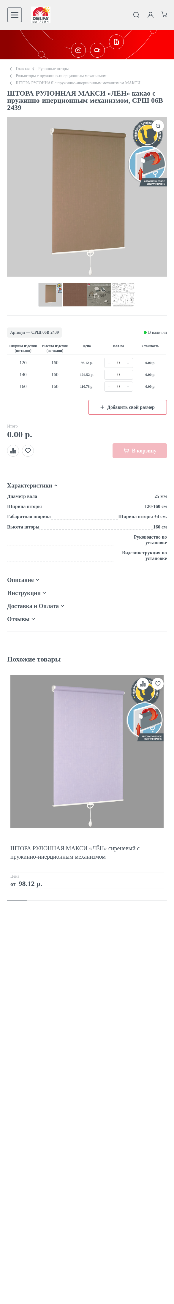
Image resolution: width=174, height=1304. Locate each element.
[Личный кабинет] (150, 14)
